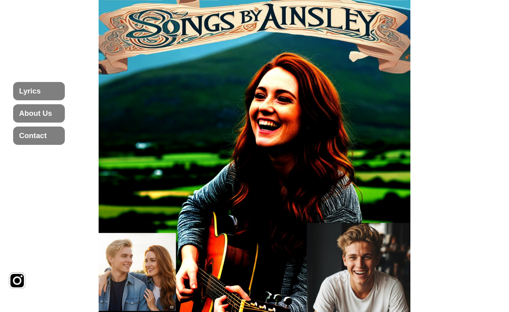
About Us (35, 113)
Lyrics (30, 91)
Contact (33, 135)
